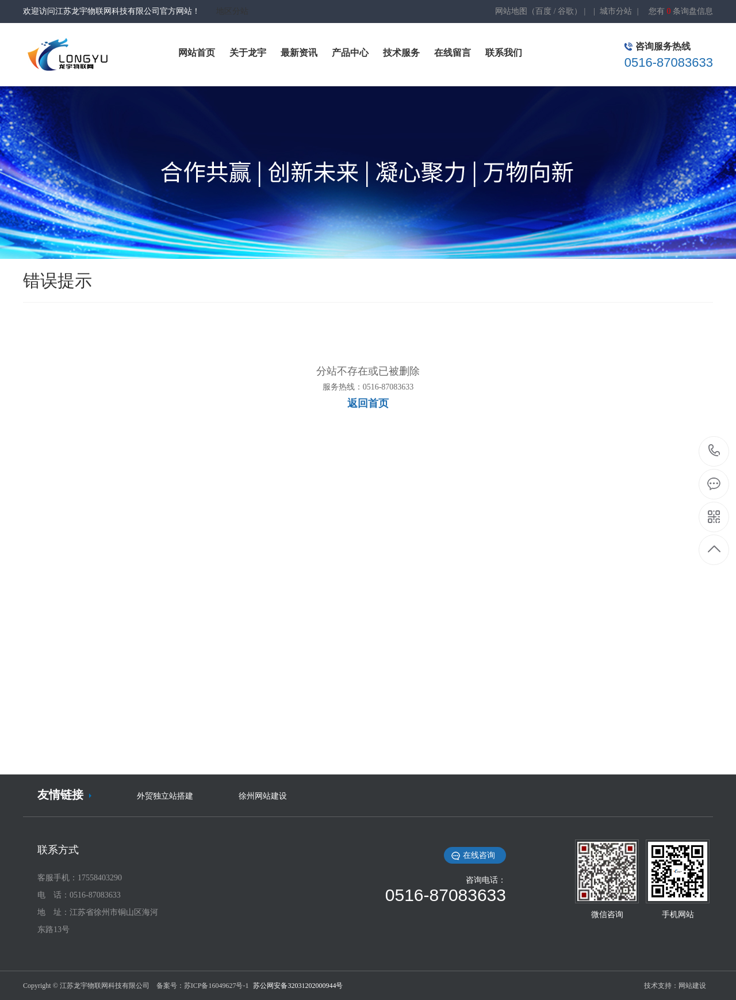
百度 (543, 11)
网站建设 (692, 986)
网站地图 (511, 11)
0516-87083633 (714, 451)
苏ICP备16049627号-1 (217, 986)
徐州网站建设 (263, 796)
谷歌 (566, 11)
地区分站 (232, 11)
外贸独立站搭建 (165, 796)
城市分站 (616, 11)
